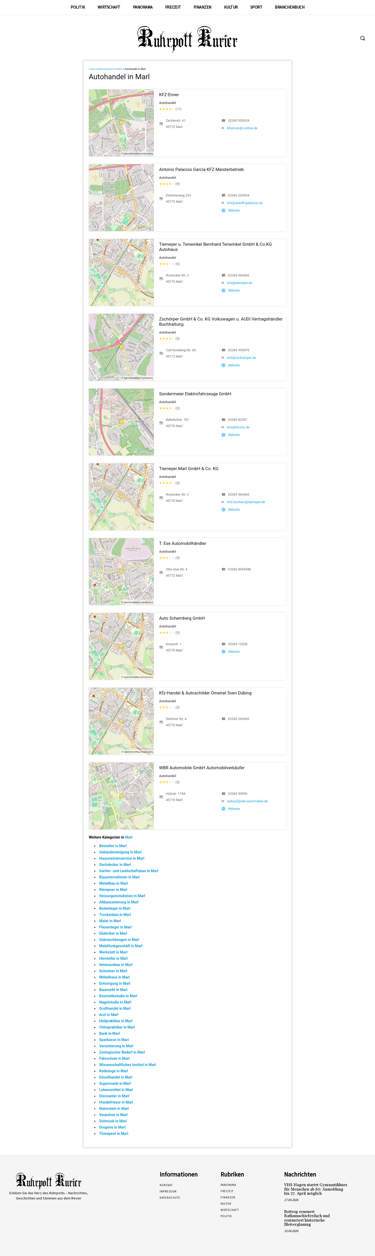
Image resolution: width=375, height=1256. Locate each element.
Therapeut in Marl (113, 1133)
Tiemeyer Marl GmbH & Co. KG (188, 468)
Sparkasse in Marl (114, 1040)
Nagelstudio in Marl (115, 1002)
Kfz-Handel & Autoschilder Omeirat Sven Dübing (205, 692)
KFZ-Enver (169, 94)
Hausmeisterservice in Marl (121, 858)
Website (234, 210)
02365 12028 (237, 644)
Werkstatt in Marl (113, 952)
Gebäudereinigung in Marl (120, 852)
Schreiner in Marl (113, 971)
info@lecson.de (238, 427)
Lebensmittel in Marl (116, 1090)
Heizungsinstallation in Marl (122, 896)
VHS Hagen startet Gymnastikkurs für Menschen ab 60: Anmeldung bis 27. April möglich (315, 1189)
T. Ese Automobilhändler (182, 543)
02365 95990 (237, 794)
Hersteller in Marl (113, 958)
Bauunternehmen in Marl (119, 877)
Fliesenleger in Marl (115, 927)
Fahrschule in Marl (114, 1058)
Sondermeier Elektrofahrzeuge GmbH (195, 393)
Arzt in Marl (108, 1015)
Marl (119, 68)
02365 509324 (238, 120)
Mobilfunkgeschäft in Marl (120, 946)
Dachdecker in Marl (115, 865)
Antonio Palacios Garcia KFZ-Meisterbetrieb (201, 169)
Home (92, 68)
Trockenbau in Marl (115, 915)
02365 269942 (238, 719)
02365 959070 (238, 350)
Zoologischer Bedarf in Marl (122, 1052)
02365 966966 (238, 275)
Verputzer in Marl (113, 1115)
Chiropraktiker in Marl (117, 1027)
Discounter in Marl (114, 1096)
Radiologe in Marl (113, 1071)
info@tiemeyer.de (239, 283)
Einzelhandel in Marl (115, 1077)
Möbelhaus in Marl (114, 977)
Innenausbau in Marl (116, 965)
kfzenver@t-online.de (242, 128)
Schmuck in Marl (113, 1121)
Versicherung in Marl (116, 1046)
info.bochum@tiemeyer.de (246, 502)
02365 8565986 (239, 569)
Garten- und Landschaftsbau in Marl (128, 871)
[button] (362, 38)
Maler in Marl (110, 921)
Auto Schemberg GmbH (182, 618)
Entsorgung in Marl (114, 983)
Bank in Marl (109, 1033)
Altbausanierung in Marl (119, 902)
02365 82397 (237, 420)
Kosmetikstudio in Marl (118, 996)
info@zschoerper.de (241, 358)
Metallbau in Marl (113, 883)
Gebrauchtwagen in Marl (119, 940)
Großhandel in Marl (115, 1008)
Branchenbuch (106, 68)
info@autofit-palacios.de (244, 203)
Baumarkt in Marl (113, 990)
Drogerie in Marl (112, 1127)
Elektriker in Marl (113, 933)
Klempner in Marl (113, 890)
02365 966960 (238, 494)
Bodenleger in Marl (114, 908)
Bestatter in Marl (113, 846)
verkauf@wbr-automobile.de (247, 801)
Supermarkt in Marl (115, 1083)
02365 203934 (238, 195)
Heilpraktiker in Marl (116, 1021)
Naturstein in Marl (114, 1108)
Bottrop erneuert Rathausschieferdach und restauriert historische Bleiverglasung (307, 1218)
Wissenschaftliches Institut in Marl (127, 1065)
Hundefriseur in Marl (116, 1102)
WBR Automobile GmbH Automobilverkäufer (202, 767)
